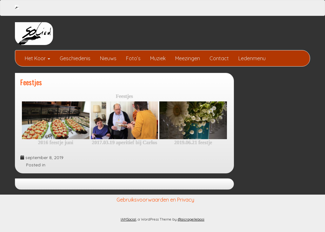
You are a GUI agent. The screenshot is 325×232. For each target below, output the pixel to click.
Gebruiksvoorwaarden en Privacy (155, 200)
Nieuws (108, 58)
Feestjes (31, 82)
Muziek (158, 58)
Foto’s (133, 58)
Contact (219, 58)
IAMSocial (128, 219)
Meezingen (187, 58)
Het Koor (37, 58)
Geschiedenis (75, 58)
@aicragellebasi (191, 219)
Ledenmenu (252, 58)
